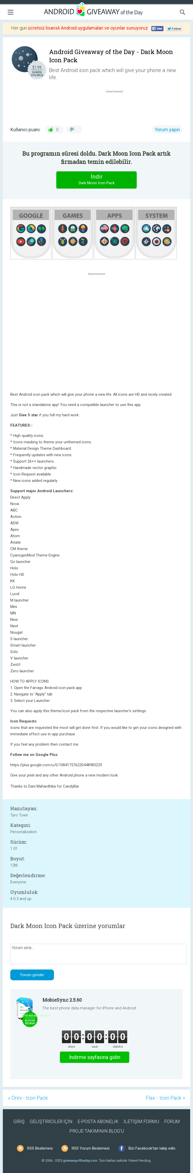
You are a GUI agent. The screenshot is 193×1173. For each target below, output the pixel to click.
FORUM (172, 1121)
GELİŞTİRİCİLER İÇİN (51, 1121)
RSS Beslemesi (40, 1148)
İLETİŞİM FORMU (141, 1121)
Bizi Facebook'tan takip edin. (152, 1148)
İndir (96, 179)
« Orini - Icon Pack (28, 1098)
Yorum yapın (167, 129)
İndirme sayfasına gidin (94, 1057)
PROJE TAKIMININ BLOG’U (96, 1131)
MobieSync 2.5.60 (62, 1000)
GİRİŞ (19, 1121)
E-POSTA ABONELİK (98, 1121)
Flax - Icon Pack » (165, 1098)
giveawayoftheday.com (80, 1160)
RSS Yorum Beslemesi (90, 1148)
